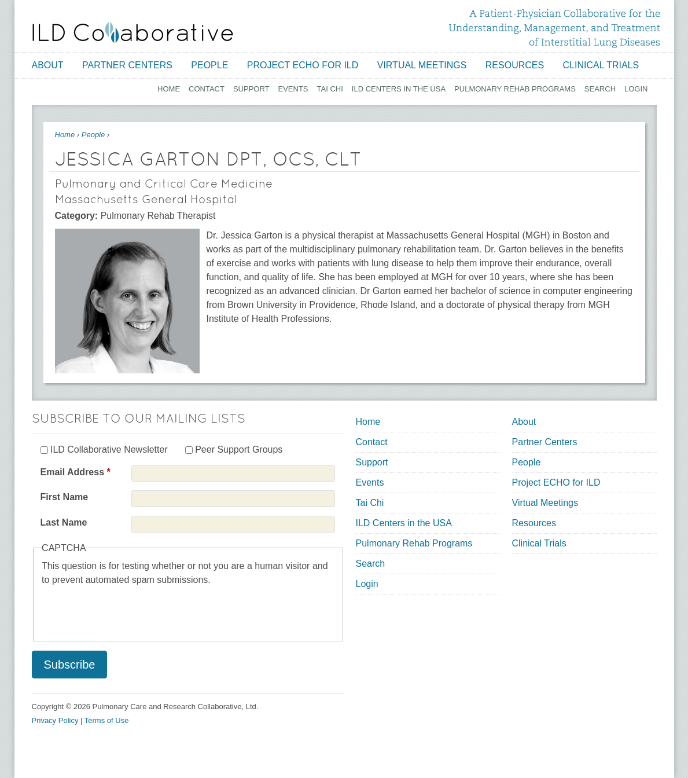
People (209, 65)
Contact (207, 89)
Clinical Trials (601, 65)
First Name (65, 497)
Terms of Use (106, 720)
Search (600, 89)
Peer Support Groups (238, 449)
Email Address (76, 472)
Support (251, 89)
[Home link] (133, 32)
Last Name (64, 522)
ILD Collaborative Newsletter (109, 449)
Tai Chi (330, 89)
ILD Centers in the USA (399, 89)
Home (168, 89)
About (48, 65)
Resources (514, 65)
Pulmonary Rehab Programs (515, 89)
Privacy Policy (55, 720)
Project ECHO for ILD (303, 65)
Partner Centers (127, 65)
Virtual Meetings (422, 65)
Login (635, 89)
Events (293, 89)
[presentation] (130, 609)
